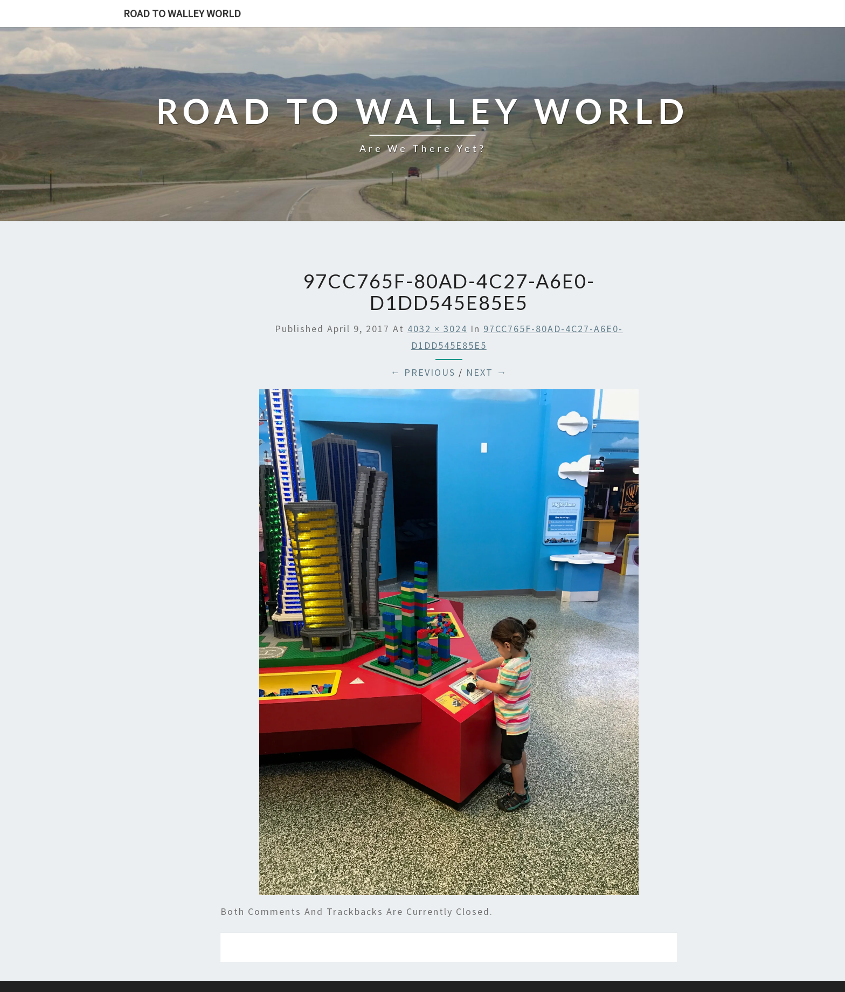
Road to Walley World (182, 13)
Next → (486, 372)
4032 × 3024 (437, 328)
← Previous (422, 372)
